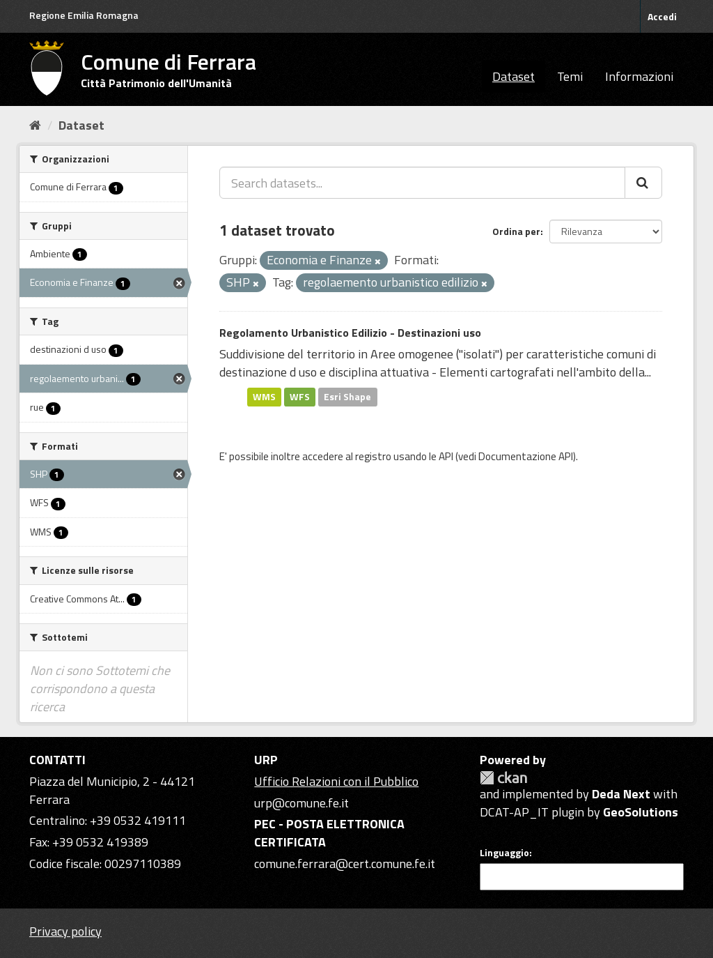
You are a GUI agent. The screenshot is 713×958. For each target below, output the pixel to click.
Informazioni (639, 76)
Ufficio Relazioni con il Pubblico (336, 781)
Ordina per (516, 231)
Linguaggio (504, 853)
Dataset (513, 76)
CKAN (503, 777)
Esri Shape (347, 397)
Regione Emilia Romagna (84, 15)
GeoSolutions (640, 812)
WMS (264, 397)
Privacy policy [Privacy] (65, 931)
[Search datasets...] (422, 183)
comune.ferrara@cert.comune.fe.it (344, 863)
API (446, 456)
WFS (300, 397)
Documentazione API (525, 456)
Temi (570, 76)
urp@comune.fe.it (301, 802)
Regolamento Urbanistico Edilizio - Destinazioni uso (350, 332)
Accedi (662, 16)
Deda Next (621, 793)
